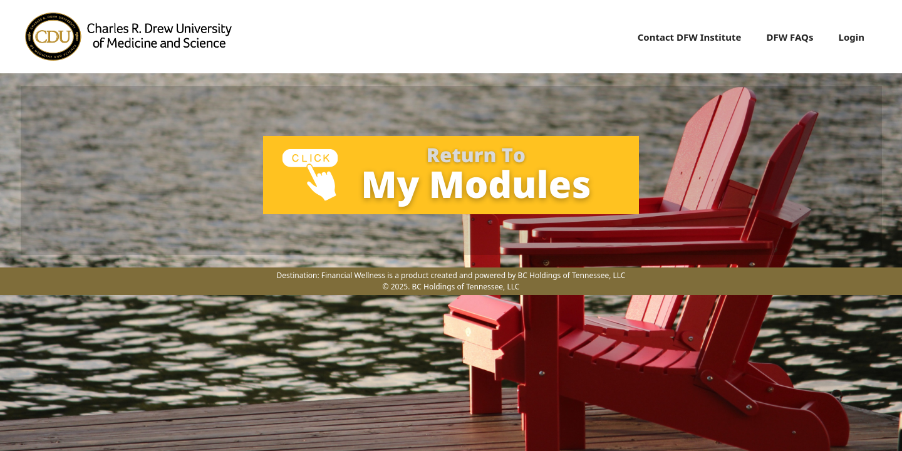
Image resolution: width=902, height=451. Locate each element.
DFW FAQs (789, 37)
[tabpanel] (451, 175)
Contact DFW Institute (690, 37)
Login (851, 37)
